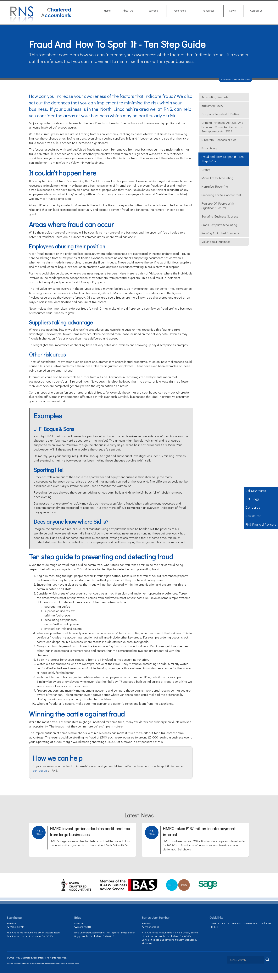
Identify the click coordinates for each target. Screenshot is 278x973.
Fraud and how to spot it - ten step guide (223, 159)
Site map (236, 923)
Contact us (256, 10)
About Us (129, 10)
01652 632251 (150, 926)
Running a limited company (220, 233)
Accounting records (215, 97)
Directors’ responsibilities (219, 140)
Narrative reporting (215, 186)
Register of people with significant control (218, 205)
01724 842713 (15, 926)
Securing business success (220, 216)
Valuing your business (216, 242)
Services (154, 10)
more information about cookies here (62, 963)
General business (242, 79)
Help (213, 926)
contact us (40, 770)
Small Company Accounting (219, 225)
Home (107, 10)
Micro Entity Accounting (217, 178)
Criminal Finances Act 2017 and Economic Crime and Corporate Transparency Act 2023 (222, 126)
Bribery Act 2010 (212, 105)
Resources (209, 10)
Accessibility (250, 923)
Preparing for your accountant (221, 195)
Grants (206, 170)
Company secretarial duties (220, 114)
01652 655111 (82, 926)
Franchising (209, 148)
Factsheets (181, 10)
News (233, 10)
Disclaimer (265, 923)
